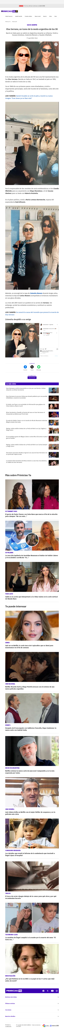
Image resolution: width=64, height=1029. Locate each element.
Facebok (25, 368)
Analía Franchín (18, 16)
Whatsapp (39, 368)
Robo (50, 16)
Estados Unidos (28, 16)
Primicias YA (7, 21)
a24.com (42, 6)
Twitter (32, 368)
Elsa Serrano (32, 377)
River (56, 16)
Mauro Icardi (38, 16)
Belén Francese (9, 16)
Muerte (45, 16)
